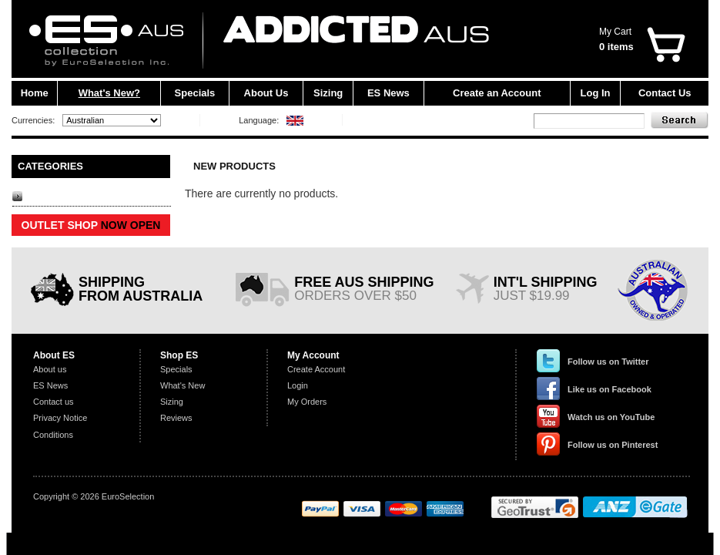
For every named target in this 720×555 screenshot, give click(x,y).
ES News (388, 93)
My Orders (307, 401)
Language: (259, 120)
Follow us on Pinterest (613, 444)
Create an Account (497, 93)
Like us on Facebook (609, 389)
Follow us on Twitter (608, 361)
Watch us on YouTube (611, 417)
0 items (616, 46)
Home (35, 93)
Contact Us (665, 93)
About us (49, 369)
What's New (182, 385)
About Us (266, 93)
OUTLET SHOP (91, 225)
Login (297, 385)
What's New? (109, 93)
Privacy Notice (60, 417)
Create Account (316, 369)
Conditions (53, 434)
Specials (195, 93)
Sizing (328, 93)
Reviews (176, 417)
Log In (596, 93)
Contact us (53, 401)
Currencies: (33, 120)
